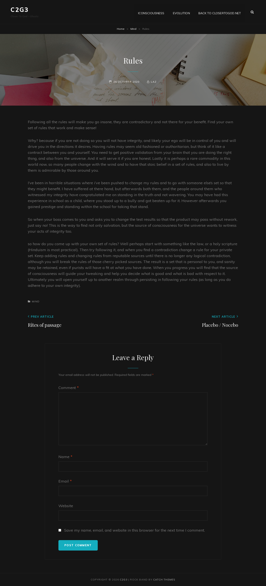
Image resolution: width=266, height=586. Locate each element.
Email (65, 481)
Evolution (181, 12)
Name (65, 456)
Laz (154, 81)
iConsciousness (151, 12)
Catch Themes (164, 579)
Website (65, 505)
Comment (68, 387)
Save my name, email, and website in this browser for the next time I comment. (134, 530)
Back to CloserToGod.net (219, 12)
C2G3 (20, 9)
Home (121, 28)
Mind (133, 28)
